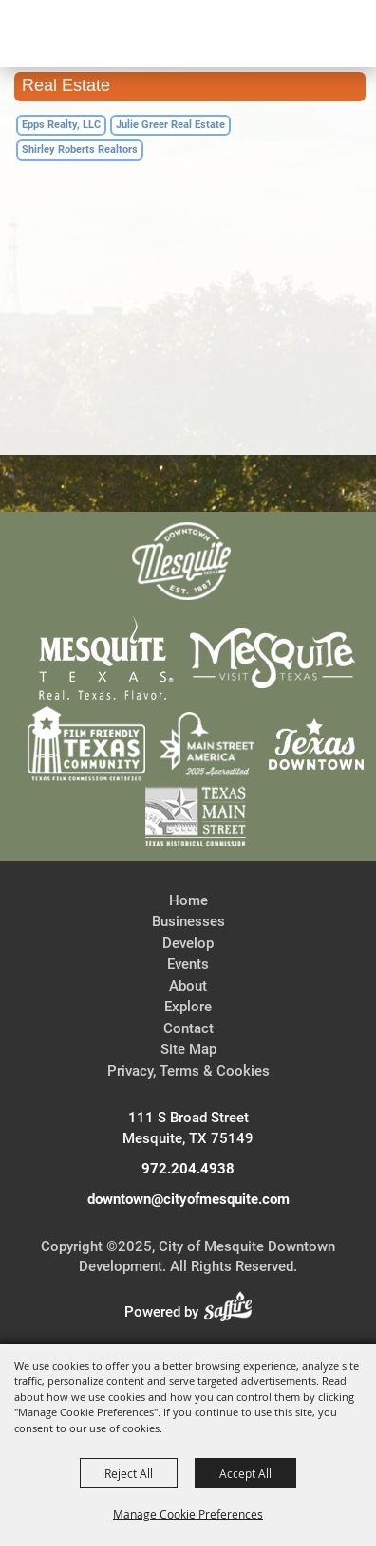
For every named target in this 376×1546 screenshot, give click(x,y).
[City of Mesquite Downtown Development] (106, 100)
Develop (188, 943)
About (188, 985)
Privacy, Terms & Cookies (188, 1071)
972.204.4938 (188, 1168)
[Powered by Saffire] (233, 1311)
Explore (188, 1006)
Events (188, 964)
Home (188, 900)
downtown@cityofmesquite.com (188, 1199)
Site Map (188, 1049)
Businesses (188, 921)
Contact (188, 1028)
